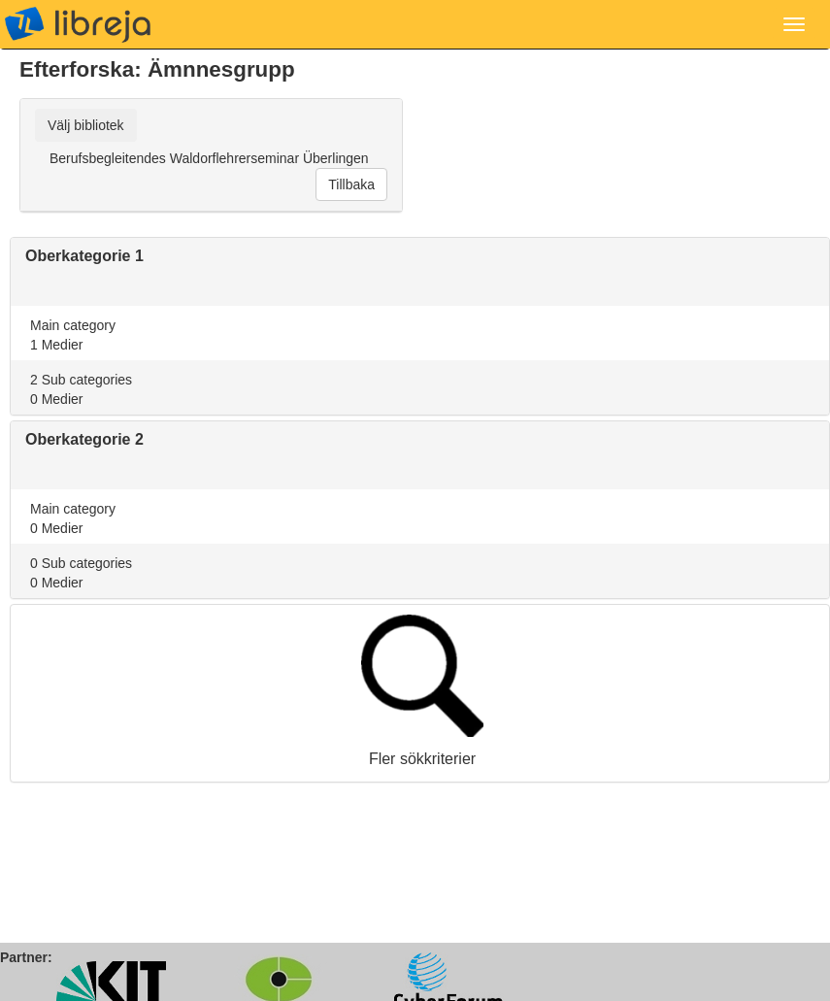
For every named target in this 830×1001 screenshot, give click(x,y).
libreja (77, 24)
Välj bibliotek (86, 125)
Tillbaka (351, 184)
